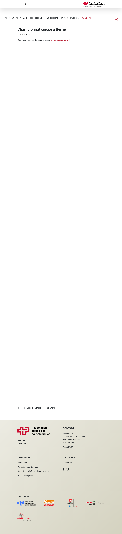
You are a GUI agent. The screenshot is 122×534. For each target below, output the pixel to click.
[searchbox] (26, 3)
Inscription (67, 462)
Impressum (22, 462)
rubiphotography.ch (62, 40)
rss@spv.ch (68, 447)
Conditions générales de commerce (33, 471)
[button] (63, 469)
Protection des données (27, 467)
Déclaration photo (25, 475)
